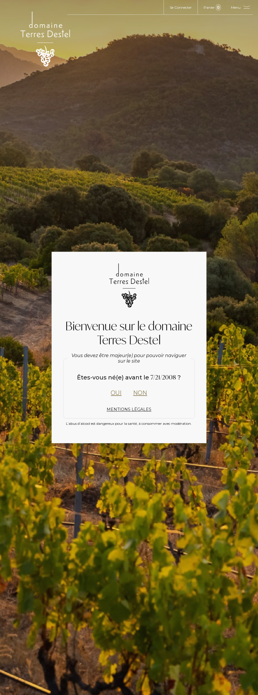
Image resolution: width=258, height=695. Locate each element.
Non (140, 392)
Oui (116, 392)
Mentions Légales (129, 409)
